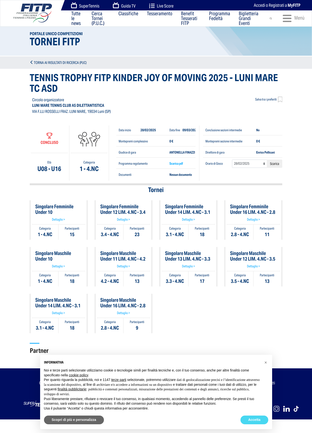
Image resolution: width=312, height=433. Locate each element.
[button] (266, 362)
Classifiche (128, 14)
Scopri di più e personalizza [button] (74, 420)
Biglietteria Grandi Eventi (248, 18)
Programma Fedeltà (219, 16)
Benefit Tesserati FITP (189, 18)
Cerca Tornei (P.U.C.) (98, 18)
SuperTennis (85, 5)
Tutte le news (76, 18)
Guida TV (124, 5)
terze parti (118, 380)
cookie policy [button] (78, 375)
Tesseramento (159, 14)
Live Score (161, 6)
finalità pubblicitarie (72, 389)
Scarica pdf (176, 164)
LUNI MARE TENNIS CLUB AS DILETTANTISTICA (68, 105)
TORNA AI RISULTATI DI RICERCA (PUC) (60, 62)
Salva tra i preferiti (269, 99)
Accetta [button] (254, 420)
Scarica (274, 164)
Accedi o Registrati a (277, 5)
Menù (291, 18)
